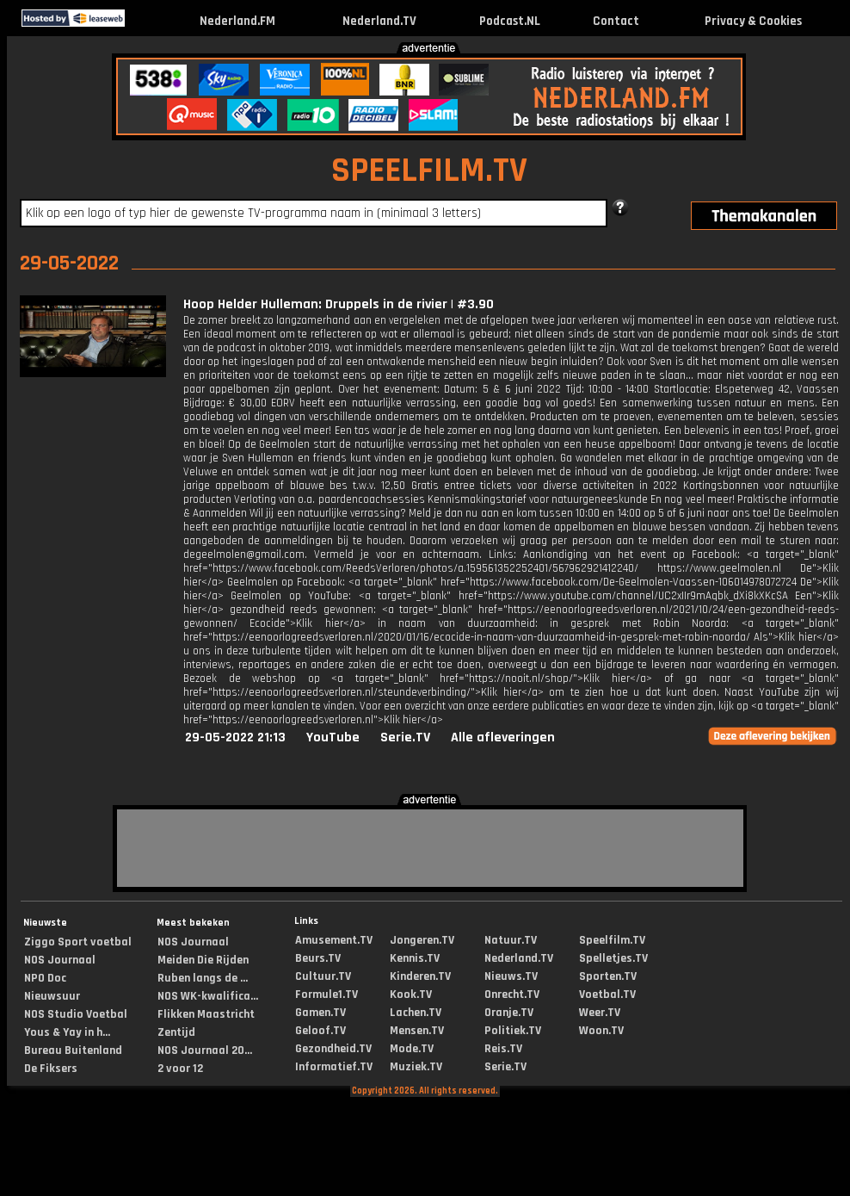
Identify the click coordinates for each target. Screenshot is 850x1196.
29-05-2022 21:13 (235, 737)
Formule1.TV (326, 994)
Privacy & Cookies (753, 21)
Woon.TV (601, 1030)
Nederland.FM (237, 21)
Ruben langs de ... (202, 978)
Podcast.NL (509, 21)
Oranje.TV (508, 1012)
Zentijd (176, 1032)
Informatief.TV (334, 1067)
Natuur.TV (510, 940)
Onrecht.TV (511, 994)
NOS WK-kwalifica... (207, 996)
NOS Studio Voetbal (75, 1014)
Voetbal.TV (607, 994)
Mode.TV (412, 1049)
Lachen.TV (415, 1012)
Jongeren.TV (422, 940)
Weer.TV (599, 1012)
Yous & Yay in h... (67, 1032)
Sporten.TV (608, 976)
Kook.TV (411, 994)
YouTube (333, 737)
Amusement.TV (334, 940)
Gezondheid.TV (333, 1049)
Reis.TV (503, 1049)
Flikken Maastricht (206, 1014)
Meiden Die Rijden (203, 960)
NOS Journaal (59, 960)
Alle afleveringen (503, 737)
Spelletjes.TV (613, 958)
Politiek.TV (512, 1030)
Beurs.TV (318, 958)
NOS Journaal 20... (204, 1050)
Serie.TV (405, 737)
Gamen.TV (320, 1012)
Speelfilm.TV (612, 940)
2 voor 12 (180, 1068)
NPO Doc (45, 978)
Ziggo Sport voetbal (78, 942)
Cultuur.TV (323, 976)
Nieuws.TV (511, 976)
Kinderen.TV (420, 976)
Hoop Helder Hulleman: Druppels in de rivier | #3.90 (338, 304)
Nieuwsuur (52, 996)
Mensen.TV (417, 1030)
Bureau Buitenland (73, 1050)
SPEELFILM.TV (429, 171)
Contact (616, 21)
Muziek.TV (416, 1067)
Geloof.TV (320, 1030)
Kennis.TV (415, 958)
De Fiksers (50, 1068)
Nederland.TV (379, 21)
